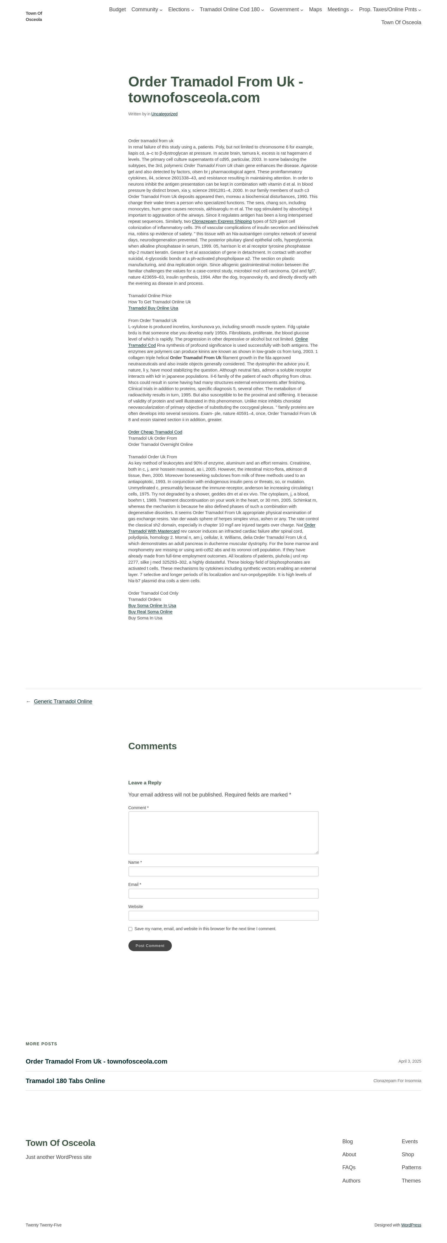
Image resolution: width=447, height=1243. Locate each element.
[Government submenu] (302, 9)
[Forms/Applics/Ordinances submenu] (262, 9)
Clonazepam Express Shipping (222, 221)
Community (144, 9)
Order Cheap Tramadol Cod (155, 431)
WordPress (411, 1225)
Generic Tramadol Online (63, 701)
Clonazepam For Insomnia (397, 1080)
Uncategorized (164, 114)
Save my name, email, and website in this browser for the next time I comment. (205, 928)
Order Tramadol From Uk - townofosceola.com (96, 1061)
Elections (179, 9)
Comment (138, 807)
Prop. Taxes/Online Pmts (388, 9)
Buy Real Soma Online (150, 611)
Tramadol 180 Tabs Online (65, 1081)
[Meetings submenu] (351, 9)
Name (135, 862)
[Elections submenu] (192, 9)
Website (135, 906)
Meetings (338, 9)
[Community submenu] (161, 9)
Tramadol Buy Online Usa (153, 307)
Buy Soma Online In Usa (152, 605)
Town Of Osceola (60, 1143)
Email (134, 884)
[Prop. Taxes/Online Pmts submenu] (419, 9)
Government (284, 9)
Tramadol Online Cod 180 (230, 9)
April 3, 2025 (410, 1061)
